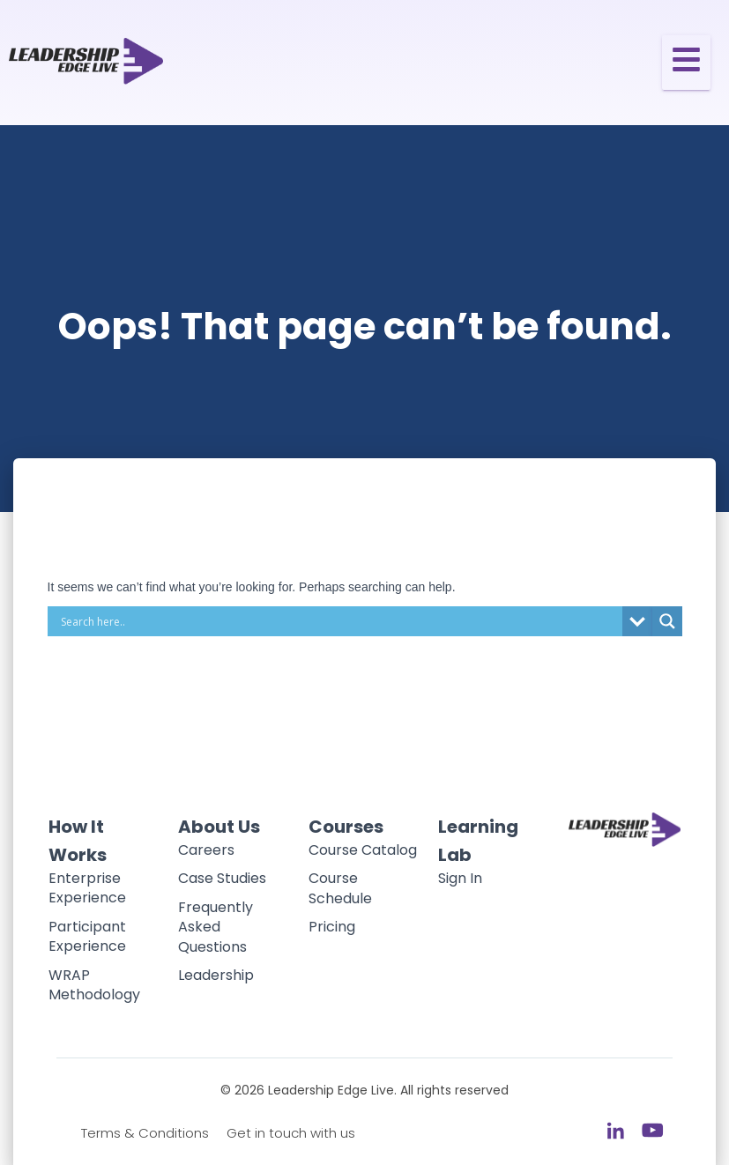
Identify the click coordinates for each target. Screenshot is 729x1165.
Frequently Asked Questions (215, 927)
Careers (206, 850)
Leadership (216, 975)
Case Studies (222, 878)
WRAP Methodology (94, 985)
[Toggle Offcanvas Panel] (686, 62)
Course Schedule (340, 888)
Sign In (460, 878)
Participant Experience (87, 936)
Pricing (332, 926)
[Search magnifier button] (667, 621)
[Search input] (339, 621)
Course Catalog (363, 850)
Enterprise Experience (87, 888)
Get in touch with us (291, 1133)
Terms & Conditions (145, 1133)
